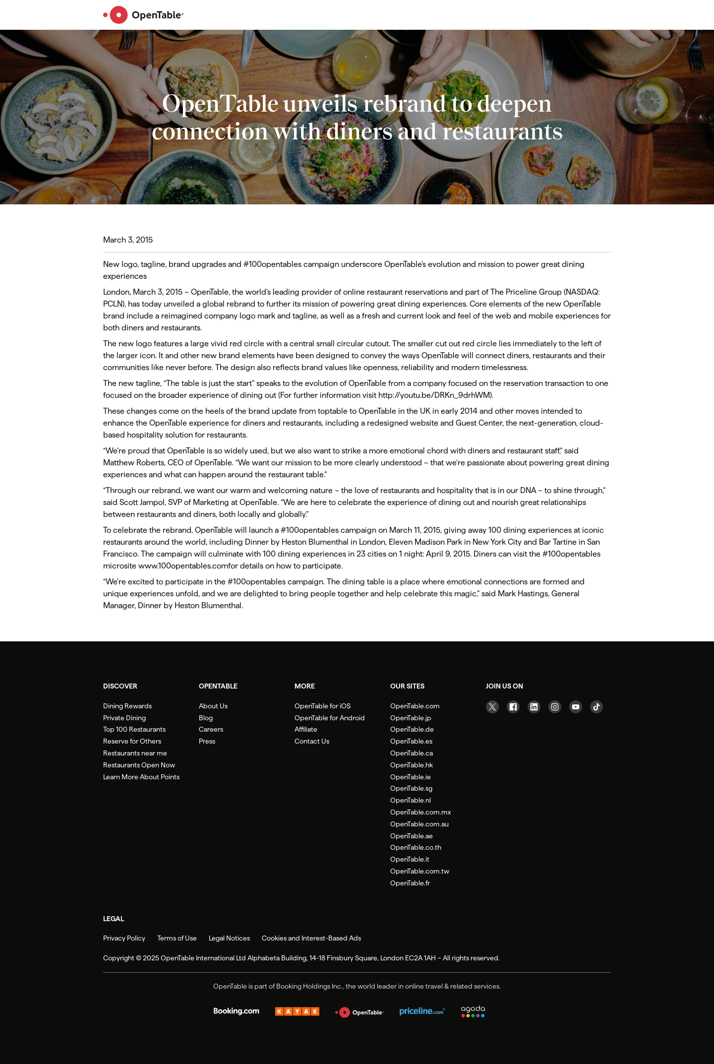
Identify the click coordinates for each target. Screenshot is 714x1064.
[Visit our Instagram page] (554, 706)
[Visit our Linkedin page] (534, 706)
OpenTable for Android (330, 718)
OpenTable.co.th (415, 847)
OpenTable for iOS (323, 706)
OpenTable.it (409, 859)
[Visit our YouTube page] (575, 706)
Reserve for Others (132, 741)
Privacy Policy (124, 938)
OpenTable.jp (410, 718)
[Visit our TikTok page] (596, 706)
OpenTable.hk (411, 765)
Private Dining (124, 718)
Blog (206, 718)
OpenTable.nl (410, 800)
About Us (213, 706)
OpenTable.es (411, 741)
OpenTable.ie (410, 777)
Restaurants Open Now (139, 765)
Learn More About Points (141, 777)
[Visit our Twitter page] (492, 706)
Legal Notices (229, 938)
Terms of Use (177, 938)
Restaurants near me (135, 753)
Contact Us (312, 741)
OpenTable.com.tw (419, 871)
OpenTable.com (415, 706)
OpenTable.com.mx (420, 812)
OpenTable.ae (411, 836)
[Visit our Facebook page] (513, 706)
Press (207, 741)
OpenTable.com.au (419, 824)
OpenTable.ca (411, 753)
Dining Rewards (127, 706)
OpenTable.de (412, 729)
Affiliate (306, 729)
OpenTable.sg (411, 788)
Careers (211, 729)
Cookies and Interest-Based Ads (311, 938)
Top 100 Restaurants (134, 729)
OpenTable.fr (410, 883)
